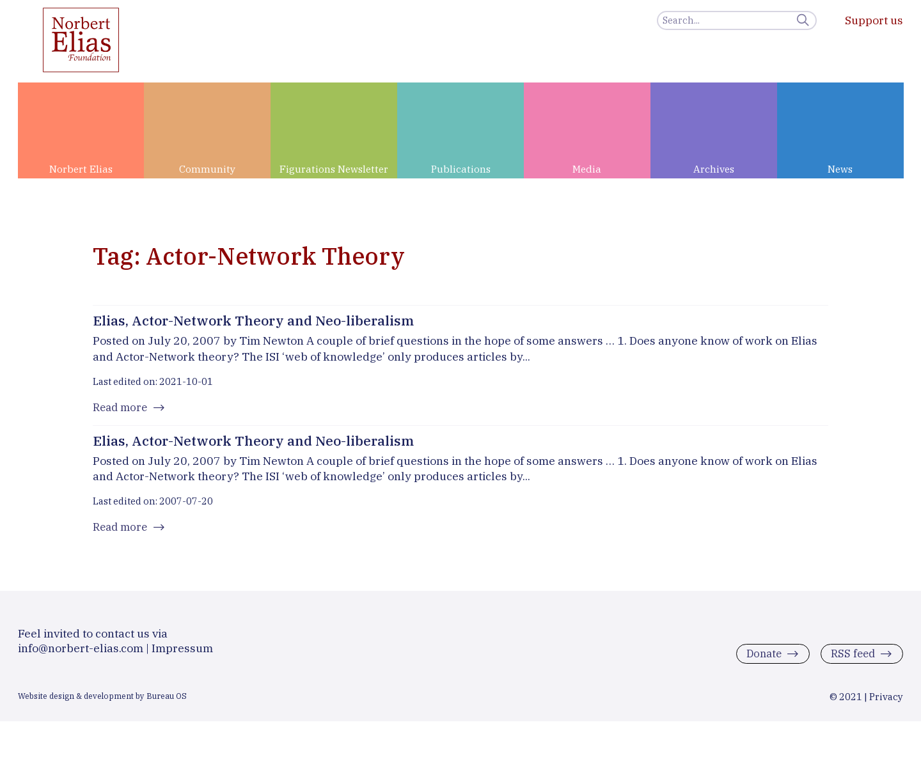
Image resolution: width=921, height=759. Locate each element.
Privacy (886, 706)
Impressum (182, 657)
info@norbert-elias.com (80, 657)
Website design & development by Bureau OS (102, 705)
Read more (122, 409)
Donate (759, 663)
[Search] (737, 20)
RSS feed (851, 663)
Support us (874, 20)
